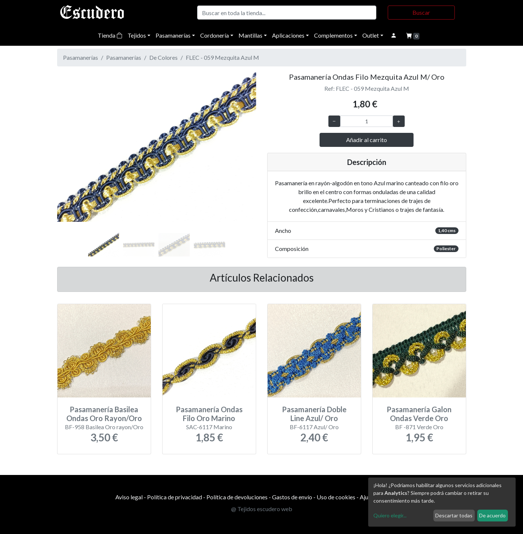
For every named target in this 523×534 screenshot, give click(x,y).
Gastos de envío (292, 496)
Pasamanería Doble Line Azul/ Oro (314, 414)
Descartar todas (454, 515)
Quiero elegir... (390, 515)
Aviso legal (129, 496)
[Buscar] (287, 13)
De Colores (163, 57)
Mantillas (250, 35)
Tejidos (137, 35)
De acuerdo (492, 515)
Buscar (421, 12)
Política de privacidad (174, 496)
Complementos (333, 35)
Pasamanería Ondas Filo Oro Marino (209, 414)
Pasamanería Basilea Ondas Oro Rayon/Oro (104, 414)
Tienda (110, 35)
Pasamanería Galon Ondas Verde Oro (419, 414)
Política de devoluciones (237, 496)
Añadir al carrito (366, 139)
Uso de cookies (336, 496)
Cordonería (214, 35)
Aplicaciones (288, 35)
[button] (72, 155)
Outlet (370, 35)
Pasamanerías (173, 35)
